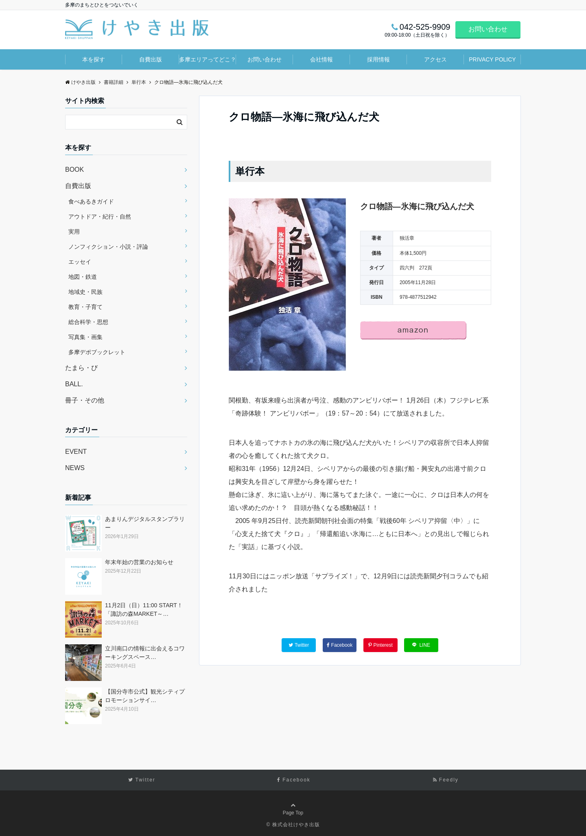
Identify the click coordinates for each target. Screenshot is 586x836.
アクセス (435, 59)
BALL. (74, 384)
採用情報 (378, 59)
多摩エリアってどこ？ (207, 59)
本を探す (93, 59)
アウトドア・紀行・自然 (99, 216)
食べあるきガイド (91, 201)
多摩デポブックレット (96, 352)
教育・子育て (85, 307)
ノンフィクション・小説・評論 (108, 246)
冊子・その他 (84, 400)
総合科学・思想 (88, 322)
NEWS (75, 467)
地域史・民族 (85, 292)
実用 (74, 231)
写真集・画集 (85, 337)
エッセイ (79, 261)
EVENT (76, 451)
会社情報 (321, 59)
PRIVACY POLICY (492, 59)
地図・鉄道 (82, 277)
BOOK (74, 169)
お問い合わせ (487, 29)
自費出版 (150, 59)
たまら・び (81, 367)
